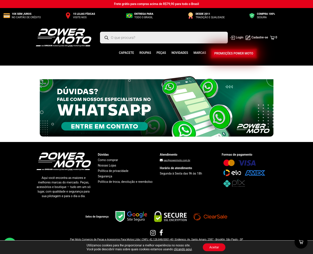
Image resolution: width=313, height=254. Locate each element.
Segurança (105, 176)
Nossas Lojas (107, 165)
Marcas (199, 52)
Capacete (126, 52)
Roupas (145, 52)
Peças (161, 52)
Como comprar (108, 160)
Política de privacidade (113, 171)
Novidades (179, 52)
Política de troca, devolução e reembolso (125, 181)
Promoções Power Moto (233, 53)
